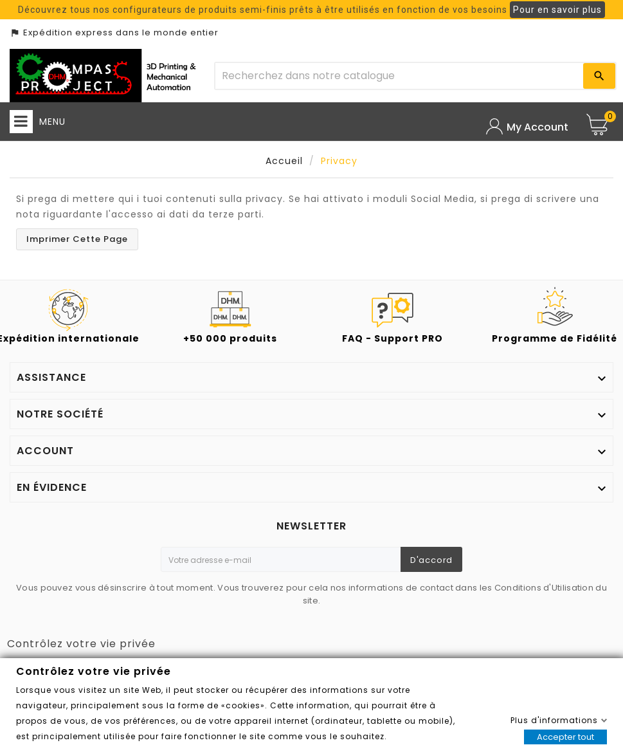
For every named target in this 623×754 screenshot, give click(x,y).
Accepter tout (565, 737)
